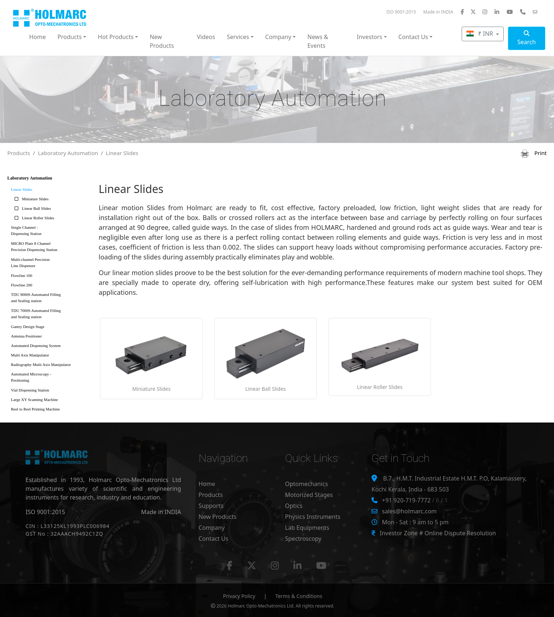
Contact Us (213, 539)
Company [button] (278, 37)
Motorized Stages (309, 495)
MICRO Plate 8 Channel (50, 248)
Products (18, 153)
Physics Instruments (313, 517)
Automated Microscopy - (50, 378)
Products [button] (70, 37)
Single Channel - (50, 232)
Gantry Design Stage (28, 326)
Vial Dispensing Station (30, 390)
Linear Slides (122, 153)
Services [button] (238, 37)
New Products (162, 41)
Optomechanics (306, 484)
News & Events (317, 41)
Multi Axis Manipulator (30, 355)
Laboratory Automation (68, 153)
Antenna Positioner (26, 336)
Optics (294, 506)
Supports (211, 506)
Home (37, 37)
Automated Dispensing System (36, 345)
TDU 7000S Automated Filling (50, 315)
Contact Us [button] (413, 37)
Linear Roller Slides (32, 218)
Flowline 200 (21, 285)
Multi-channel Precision (50, 264)
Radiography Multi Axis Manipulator (41, 364)
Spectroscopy (303, 539)
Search (526, 38)
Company (212, 528)
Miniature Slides (30, 199)
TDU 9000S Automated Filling (50, 299)
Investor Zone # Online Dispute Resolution (438, 533)
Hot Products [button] (116, 37)
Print (534, 153)
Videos (206, 37)
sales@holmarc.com (409, 511)
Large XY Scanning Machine (34, 399)
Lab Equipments (307, 528)
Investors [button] (369, 37)
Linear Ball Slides (31, 208)
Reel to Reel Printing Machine (35, 409)
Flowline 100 (21, 275)
